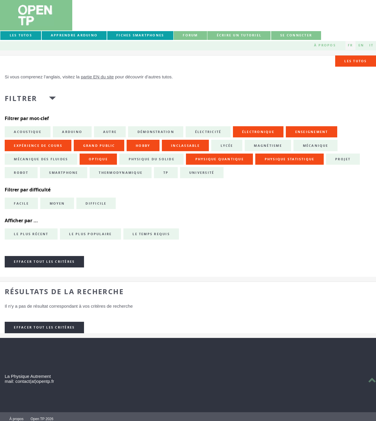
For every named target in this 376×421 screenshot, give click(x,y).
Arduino (72, 131)
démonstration (155, 131)
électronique (258, 131)
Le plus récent (31, 234)
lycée (227, 145)
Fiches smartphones (140, 35)
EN (361, 45)
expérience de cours (38, 145)
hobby (143, 145)
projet (342, 159)
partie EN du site (97, 76)
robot (21, 172)
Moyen (57, 203)
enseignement (311, 131)
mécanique (315, 145)
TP (165, 172)
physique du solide (151, 159)
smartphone (63, 172)
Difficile (95, 203)
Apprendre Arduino (74, 35)
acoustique (27, 131)
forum (190, 35)
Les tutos (21, 35)
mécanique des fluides (41, 159)
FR (350, 45)
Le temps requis (151, 234)
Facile (21, 203)
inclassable (185, 145)
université (201, 172)
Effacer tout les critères (44, 261)
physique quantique (219, 159)
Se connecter (296, 35)
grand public (99, 145)
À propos (325, 45)
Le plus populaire (90, 234)
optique (98, 159)
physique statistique (290, 159)
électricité (208, 131)
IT (371, 45)
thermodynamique (120, 172)
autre (110, 131)
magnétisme (268, 145)
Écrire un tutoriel (239, 35)
